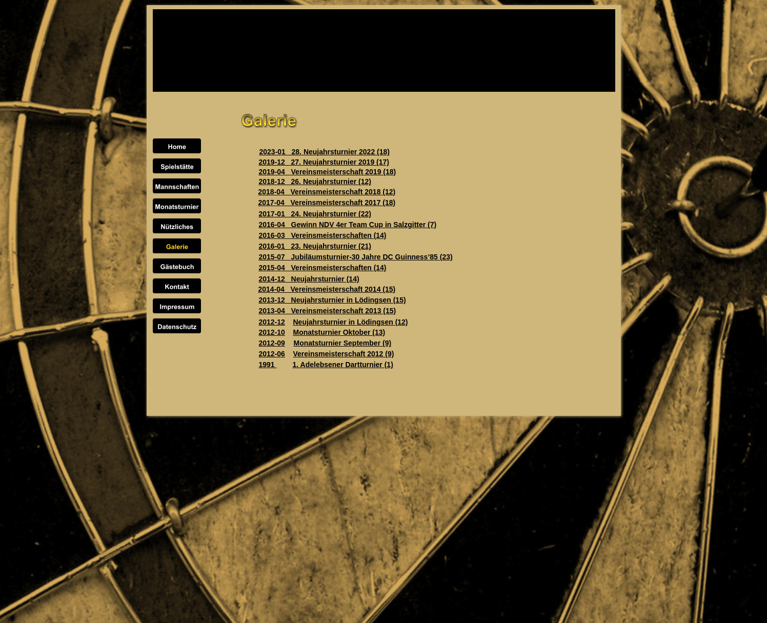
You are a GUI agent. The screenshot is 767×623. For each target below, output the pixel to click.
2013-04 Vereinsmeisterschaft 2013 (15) (327, 311)
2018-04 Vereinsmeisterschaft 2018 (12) (327, 192)
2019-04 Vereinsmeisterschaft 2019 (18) (327, 172)
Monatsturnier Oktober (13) (339, 332)
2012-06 (272, 354)
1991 (268, 364)
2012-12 (272, 322)
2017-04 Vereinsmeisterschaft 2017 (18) (327, 202)
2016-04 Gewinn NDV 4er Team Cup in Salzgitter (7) (348, 224)
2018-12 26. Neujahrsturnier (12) (315, 181)
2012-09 (272, 343)
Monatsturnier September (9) (343, 343)
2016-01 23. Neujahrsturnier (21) (315, 246)
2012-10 (272, 332)
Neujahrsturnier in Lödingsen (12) (350, 322)
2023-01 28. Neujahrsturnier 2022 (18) (324, 152)
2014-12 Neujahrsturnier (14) (309, 279)
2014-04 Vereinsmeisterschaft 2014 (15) (327, 289)
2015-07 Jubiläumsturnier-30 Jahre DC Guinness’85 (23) (356, 257)
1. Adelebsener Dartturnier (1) (343, 364)
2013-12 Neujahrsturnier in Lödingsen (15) (332, 300)
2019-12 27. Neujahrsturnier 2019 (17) (324, 162)
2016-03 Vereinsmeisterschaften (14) (323, 235)
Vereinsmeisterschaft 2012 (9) (343, 354)
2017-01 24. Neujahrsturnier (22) (315, 214)
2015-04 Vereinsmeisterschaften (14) (323, 268)
